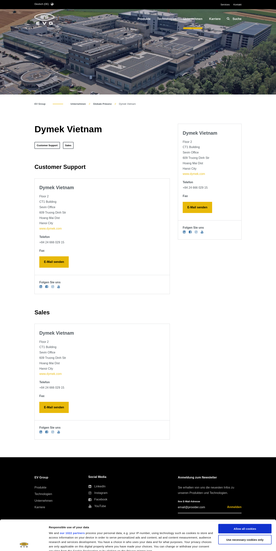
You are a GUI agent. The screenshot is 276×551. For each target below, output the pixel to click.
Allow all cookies (245, 498)
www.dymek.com (50, 228)
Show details (57, 543)
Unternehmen (78, 103)
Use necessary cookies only (245, 509)
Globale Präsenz (102, 103)
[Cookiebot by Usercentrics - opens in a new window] (24, 544)
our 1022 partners (72, 502)
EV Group (39, 103)
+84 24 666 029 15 (51, 242)
